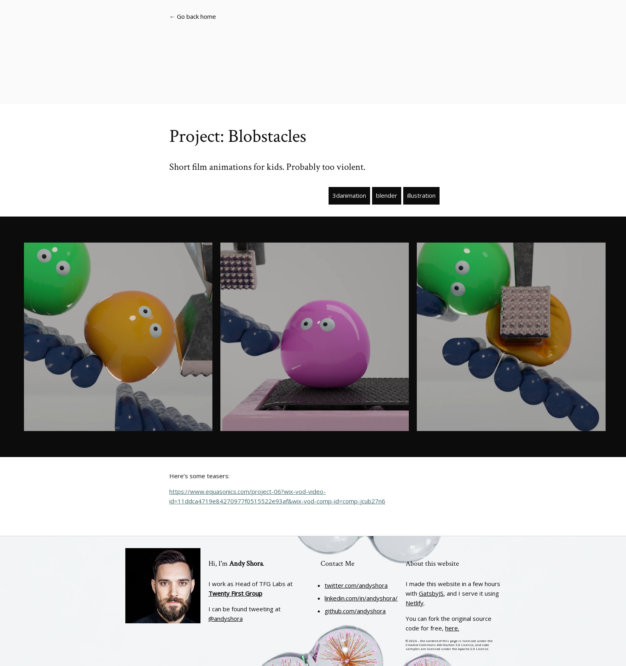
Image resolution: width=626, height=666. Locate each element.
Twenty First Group (235, 593)
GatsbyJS (431, 593)
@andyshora (225, 618)
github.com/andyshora (355, 611)
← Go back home (192, 16)
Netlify (415, 603)
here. (452, 628)
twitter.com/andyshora (356, 585)
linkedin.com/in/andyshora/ (361, 598)
